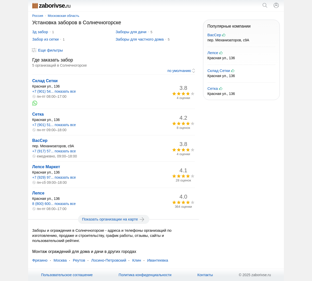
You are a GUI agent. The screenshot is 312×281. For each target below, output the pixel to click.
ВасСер (40, 140)
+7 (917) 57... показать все (54, 151)
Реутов (79, 260)
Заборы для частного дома (140, 39)
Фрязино (40, 260)
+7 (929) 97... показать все (54, 177)
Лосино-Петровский (108, 260)
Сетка (38, 114)
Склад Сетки (45, 81)
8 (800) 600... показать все (54, 204)
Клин (136, 260)
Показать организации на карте (113, 219)
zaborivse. (51, 5)
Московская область (63, 16)
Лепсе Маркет (46, 167)
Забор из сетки (45, 39)
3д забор (40, 32)
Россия (37, 16)
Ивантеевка (157, 260)
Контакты (205, 275)
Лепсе (38, 193)
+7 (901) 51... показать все (54, 125)
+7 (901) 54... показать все (54, 91)
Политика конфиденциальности (145, 275)
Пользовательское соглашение (67, 275)
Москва (60, 260)
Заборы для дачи (131, 32)
